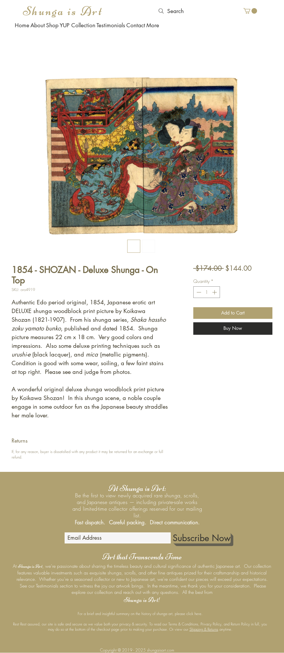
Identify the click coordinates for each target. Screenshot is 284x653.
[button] (250, 11)
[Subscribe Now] (202, 537)
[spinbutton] (206, 292)
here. (198, 613)
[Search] (170, 11)
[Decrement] (198, 292)
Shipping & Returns (204, 629)
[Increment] (215, 292)
